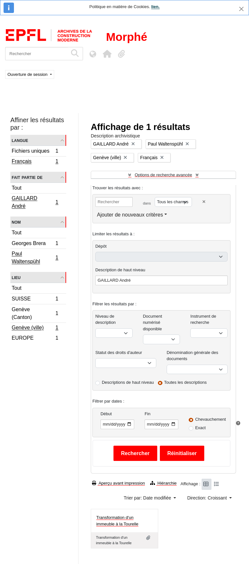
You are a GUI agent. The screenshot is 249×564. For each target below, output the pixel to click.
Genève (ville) (34, 328)
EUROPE (34, 338)
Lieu (16, 277)
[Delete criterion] (204, 201)
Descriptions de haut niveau (128, 382)
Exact (200, 427)
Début (106, 413)
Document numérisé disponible (152, 322)
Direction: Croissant (207, 497)
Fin (147, 413)
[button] (107, 53)
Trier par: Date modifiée (148, 497)
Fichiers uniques (34, 152)
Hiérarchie (163, 483)
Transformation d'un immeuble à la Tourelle (117, 520)
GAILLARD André (34, 202)
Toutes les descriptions (185, 382)
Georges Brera (34, 244)
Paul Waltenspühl (34, 257)
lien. (155, 6)
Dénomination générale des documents (192, 355)
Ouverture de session (28, 74)
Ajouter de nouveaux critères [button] (130, 214)
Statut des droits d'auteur (118, 352)
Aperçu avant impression (118, 483)
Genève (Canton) (34, 313)
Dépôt (101, 246)
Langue (20, 140)
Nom (16, 222)
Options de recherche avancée (163, 174)
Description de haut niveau (120, 269)
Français (34, 162)
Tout (16, 188)
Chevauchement (210, 419)
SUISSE (34, 299)
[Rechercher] (36, 53)
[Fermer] (241, 9)
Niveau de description (105, 319)
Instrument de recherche (203, 319)
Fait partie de (27, 177)
